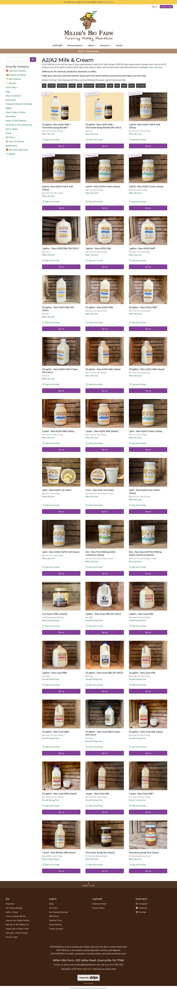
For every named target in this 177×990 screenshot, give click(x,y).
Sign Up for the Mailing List (17, 924)
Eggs (8, 91)
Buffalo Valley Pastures (51, 859)
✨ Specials (11, 83)
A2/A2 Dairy (11, 87)
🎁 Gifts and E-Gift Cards (17, 149)
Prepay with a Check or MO (17, 928)
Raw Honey (10, 116)
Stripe (113, 969)
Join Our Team (12, 937)
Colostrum (100, 86)
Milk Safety (54, 916)
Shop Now (10, 903)
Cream (72, 86)
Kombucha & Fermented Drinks (19, 124)
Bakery (8, 108)
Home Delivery (55, 924)
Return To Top (89, 884)
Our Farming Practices (58, 912)
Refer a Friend (12, 912)
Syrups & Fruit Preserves (16, 120)
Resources (105, 45)
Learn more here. (156, 67)
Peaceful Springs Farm (94, 620)
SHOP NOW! (108, 2)
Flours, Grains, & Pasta (15, 112)
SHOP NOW (57, 45)
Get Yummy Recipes (14, 908)
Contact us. (58, 964)
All (44, 86)
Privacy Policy (88, 983)
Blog (51, 903)
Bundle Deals (11, 145)
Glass (132, 86)
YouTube (141, 912)
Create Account (166, 6)
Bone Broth (11, 100)
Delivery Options (75, 45)
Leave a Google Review (16, 916)
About (91, 45)
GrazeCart (102, 988)
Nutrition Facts (55, 920)
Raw (117, 86)
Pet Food (10, 137)
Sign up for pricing (52, 139)
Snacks (8, 133)
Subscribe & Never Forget (17, 933)
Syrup (110, 86)
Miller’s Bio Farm (84, 969)
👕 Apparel (10, 154)
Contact (119, 45)
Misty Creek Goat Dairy (50, 620)
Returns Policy (98, 908)
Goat (124, 86)
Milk (79, 86)
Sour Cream (89, 86)
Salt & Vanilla (12, 129)
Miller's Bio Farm (48, 134)
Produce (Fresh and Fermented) (19, 104)
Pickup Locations (56, 928)
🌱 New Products (13, 79)
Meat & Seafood (14, 95)
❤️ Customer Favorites (16, 70)
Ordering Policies (99, 903)
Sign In (154, 6)
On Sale (51, 86)
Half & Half (62, 86)
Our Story (53, 908)
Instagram (141, 903)
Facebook (141, 908)
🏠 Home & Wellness (15, 141)
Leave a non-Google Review (18, 920)
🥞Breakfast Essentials (16, 75)
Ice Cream (140, 86)
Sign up (61, 146)
